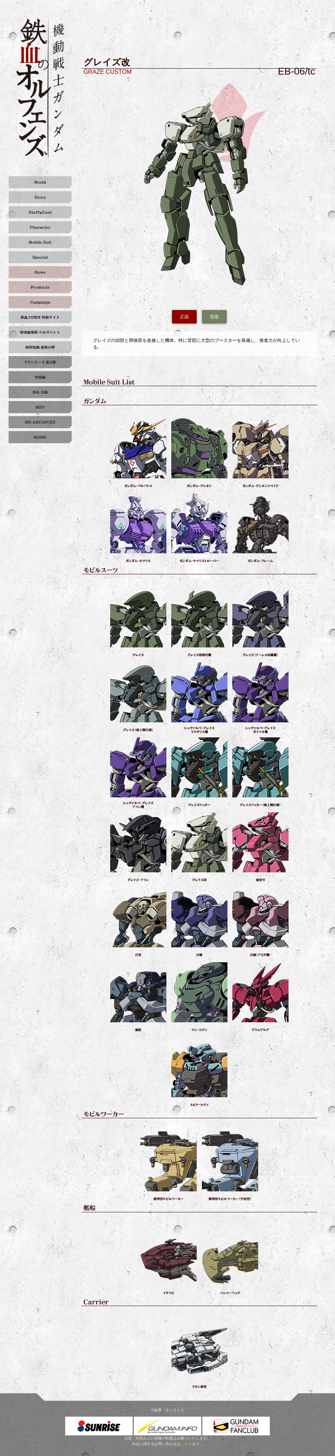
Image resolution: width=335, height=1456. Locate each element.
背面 (214, 316)
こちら (186, 1444)
